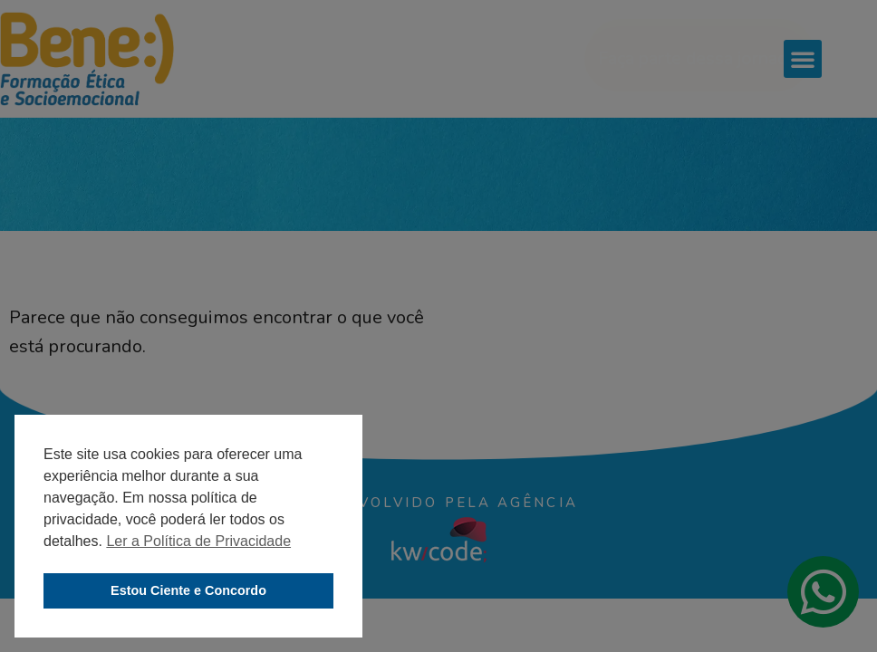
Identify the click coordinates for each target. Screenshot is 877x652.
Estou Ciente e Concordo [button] (188, 590)
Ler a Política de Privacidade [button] (198, 541)
